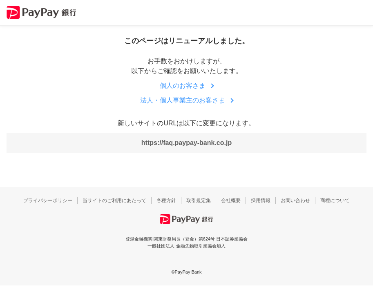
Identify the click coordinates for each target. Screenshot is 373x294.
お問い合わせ (295, 200)
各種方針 (166, 200)
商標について (335, 200)
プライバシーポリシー (47, 200)
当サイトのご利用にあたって (114, 200)
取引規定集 (198, 200)
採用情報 (260, 200)
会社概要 (231, 200)
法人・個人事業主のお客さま (182, 100)
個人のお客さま (182, 85)
